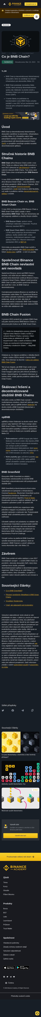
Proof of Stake (29, 498)
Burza (5, 908)
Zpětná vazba (8, 959)
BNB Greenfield (28, 249)
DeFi (4, 143)
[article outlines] (36, 16)
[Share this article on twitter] (3, 710)
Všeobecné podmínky (11, 943)
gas (37, 457)
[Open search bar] (22, 4)
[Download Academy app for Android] (22, 968)
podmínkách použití (21, 665)
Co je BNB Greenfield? (14, 591)
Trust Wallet (7, 928)
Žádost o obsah (9, 955)
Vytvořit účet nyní (20, 835)
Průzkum (6, 924)
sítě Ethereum (24, 167)
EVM (15, 189)
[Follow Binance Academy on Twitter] (7, 976)
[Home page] (14, 4)
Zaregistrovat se (31, 4)
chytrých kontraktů (23, 187)
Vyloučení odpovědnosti (12, 951)
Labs (5, 917)
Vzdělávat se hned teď (31, 15)
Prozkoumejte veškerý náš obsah (20, 857)
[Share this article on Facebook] (13, 710)
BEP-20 (23, 242)
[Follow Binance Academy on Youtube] (14, 976)
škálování (31, 405)
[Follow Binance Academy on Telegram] (11, 977)
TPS (31, 453)
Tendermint (12, 493)
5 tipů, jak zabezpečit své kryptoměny (19, 605)
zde (36, 643)
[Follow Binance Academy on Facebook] (4, 977)
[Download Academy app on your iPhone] (9, 968)
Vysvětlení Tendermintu (14, 601)
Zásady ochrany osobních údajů (15, 947)
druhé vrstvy (11, 252)
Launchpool (7, 921)
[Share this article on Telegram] (22, 710)
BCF (5, 913)
